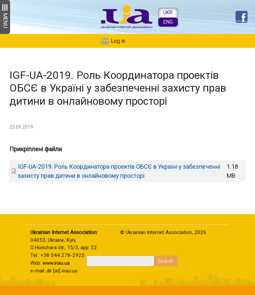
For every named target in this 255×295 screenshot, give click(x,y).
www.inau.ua (56, 263)
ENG (168, 22)
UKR (167, 12)
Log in (118, 41)
